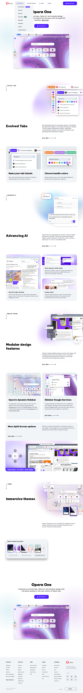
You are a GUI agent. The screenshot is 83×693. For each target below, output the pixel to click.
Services (23, 662)
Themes (9, 484)
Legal (47, 662)
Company (59, 662)
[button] (41, 26)
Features (11, 662)
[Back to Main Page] (3, 3)
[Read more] (49, 138)
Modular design (12, 313)
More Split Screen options (22, 426)
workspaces (12, 407)
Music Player (28, 407)
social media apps (14, 410)
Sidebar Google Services (58, 399)
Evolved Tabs (11, 85)
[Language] (71, 689)
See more (45, 20)
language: (80, 3)
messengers (31, 409)
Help (35, 662)
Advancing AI (11, 195)
